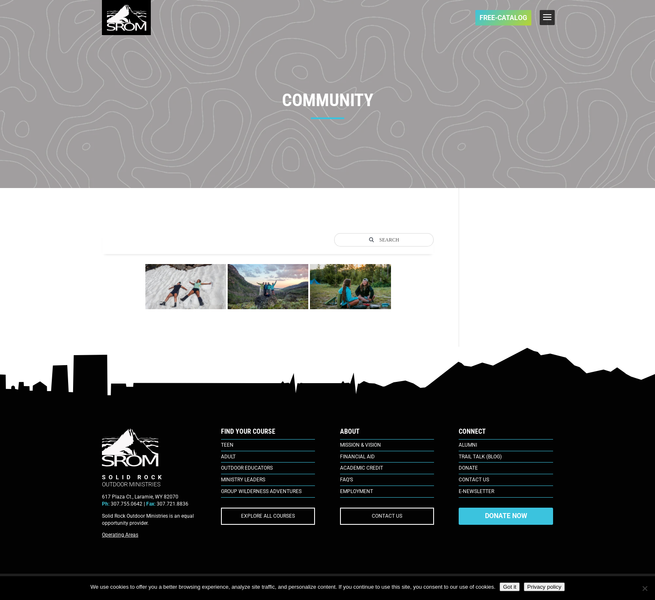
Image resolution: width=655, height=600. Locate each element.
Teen (227, 445)
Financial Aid (357, 457)
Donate (468, 468)
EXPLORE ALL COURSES (268, 516)
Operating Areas (120, 535)
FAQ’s (346, 480)
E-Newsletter (476, 491)
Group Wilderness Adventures (261, 491)
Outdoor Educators (247, 468)
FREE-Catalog (503, 18)
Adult (228, 457)
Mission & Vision (360, 445)
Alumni (468, 445)
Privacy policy (544, 587)
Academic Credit (361, 468)
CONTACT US (387, 516)
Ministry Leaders (243, 480)
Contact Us (474, 480)
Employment (356, 491)
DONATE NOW (506, 516)
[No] (644, 588)
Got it (509, 587)
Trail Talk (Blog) (480, 457)
